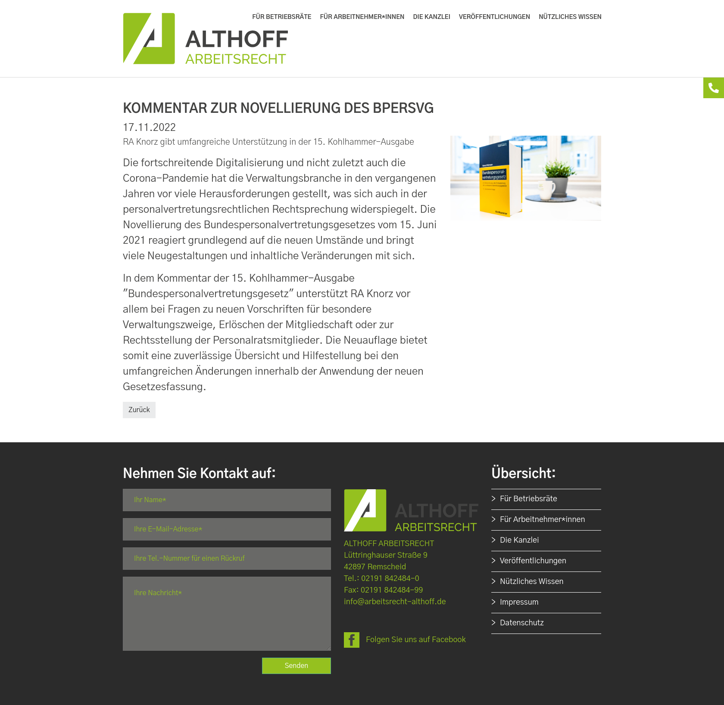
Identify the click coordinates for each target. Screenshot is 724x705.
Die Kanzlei (519, 540)
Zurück (139, 410)
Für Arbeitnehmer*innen (542, 520)
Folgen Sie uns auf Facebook (416, 640)
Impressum (519, 602)
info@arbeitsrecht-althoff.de (395, 602)
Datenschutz (522, 623)
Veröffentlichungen (533, 561)
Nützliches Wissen (532, 582)
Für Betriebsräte (528, 499)
